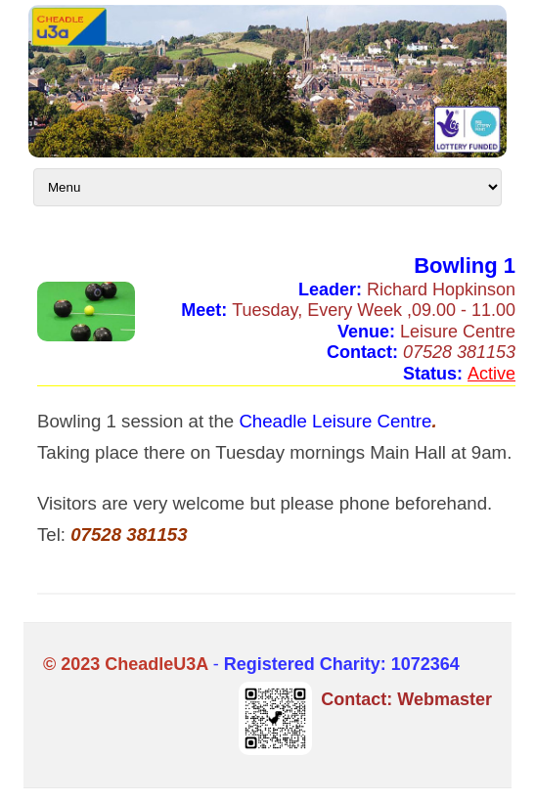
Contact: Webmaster (406, 699)
